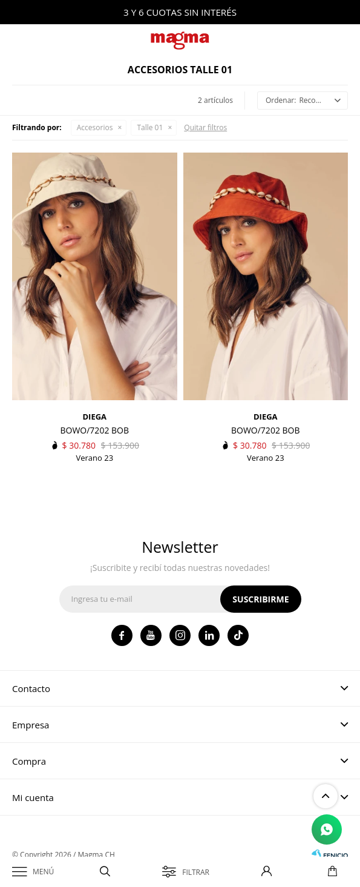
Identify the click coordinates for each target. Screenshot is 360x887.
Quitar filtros (205, 127)
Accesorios (95, 127)
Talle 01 (150, 127)
